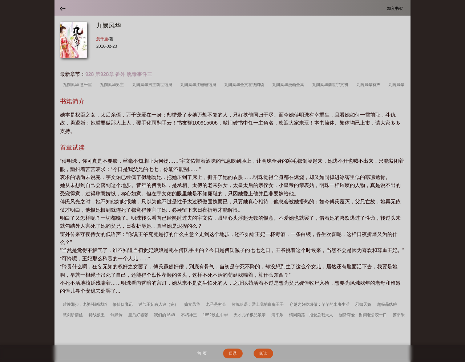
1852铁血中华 (215, 315)
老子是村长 (216, 304)
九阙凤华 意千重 (78, 84)
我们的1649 (164, 315)
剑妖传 (116, 315)
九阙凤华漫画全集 (289, 84)
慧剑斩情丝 (73, 315)
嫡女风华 (192, 304)
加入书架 (396, 8)
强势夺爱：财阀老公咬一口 (363, 315)
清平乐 (277, 315)
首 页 (201, 353)
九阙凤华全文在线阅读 (245, 84)
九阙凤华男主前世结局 (153, 84)
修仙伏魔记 (123, 304)
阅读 (263, 353)
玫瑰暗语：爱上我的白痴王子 (258, 304)
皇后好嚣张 (138, 315)
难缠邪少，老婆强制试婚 (85, 304)
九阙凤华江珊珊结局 (199, 84)
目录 (233, 353)
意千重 (102, 39)
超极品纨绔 (387, 304)
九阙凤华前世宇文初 (331, 84)
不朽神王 (189, 315)
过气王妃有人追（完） (158, 304)
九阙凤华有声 (369, 84)
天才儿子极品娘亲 (250, 315)
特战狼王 (97, 315)
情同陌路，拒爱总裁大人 (311, 315)
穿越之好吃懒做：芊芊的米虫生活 (319, 304)
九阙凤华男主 (113, 84)
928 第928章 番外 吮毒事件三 (118, 74)
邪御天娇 (363, 304)
